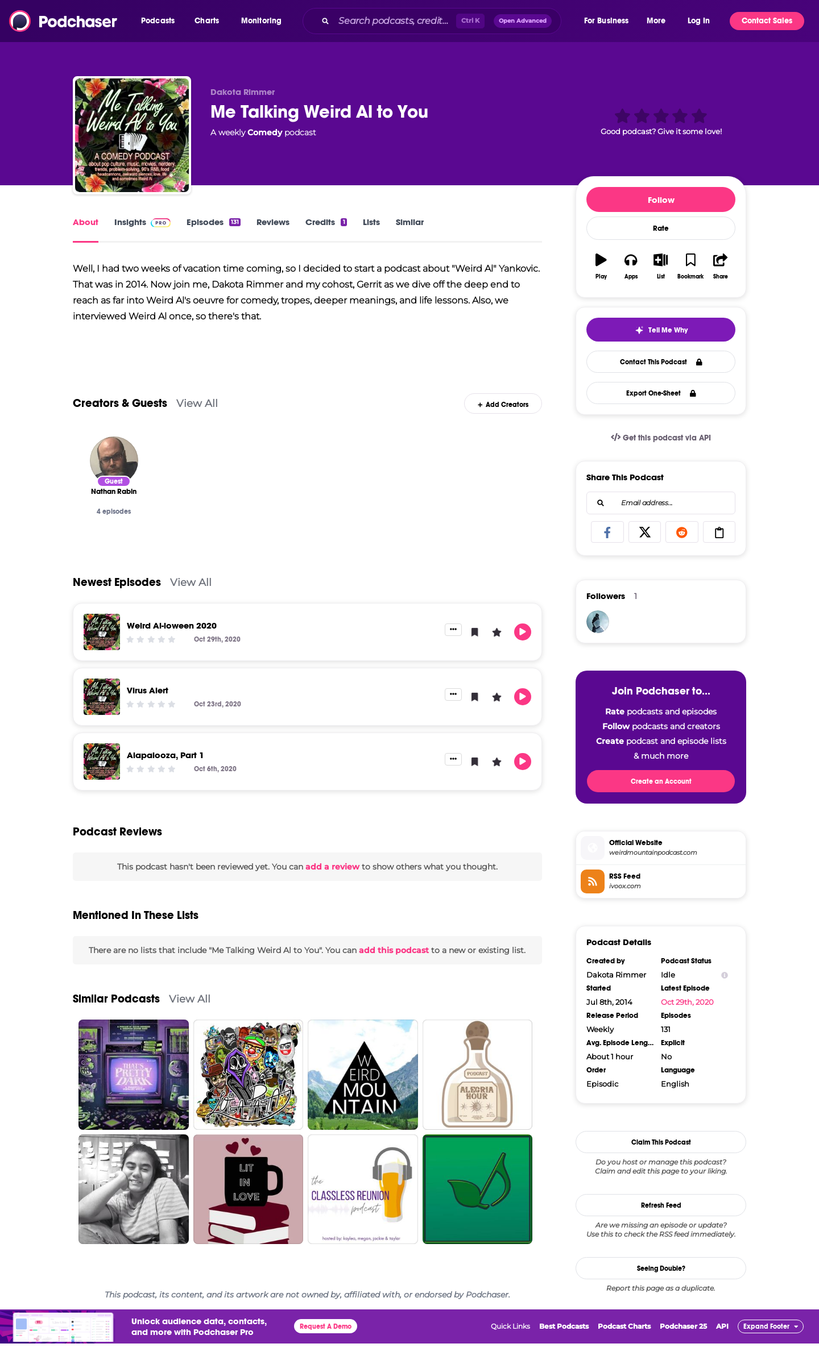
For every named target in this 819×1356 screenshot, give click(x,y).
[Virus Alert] (102, 709)
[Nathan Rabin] (114, 472)
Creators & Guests (120, 416)
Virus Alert (147, 702)
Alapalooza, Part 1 (165, 767)
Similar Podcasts (116, 1011)
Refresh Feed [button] (661, 1205)
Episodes (214, 222)
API (722, 1338)
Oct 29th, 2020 (687, 1001)
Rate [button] (661, 228)
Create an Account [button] (661, 781)
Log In (699, 21)
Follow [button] (661, 199)
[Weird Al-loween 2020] (102, 644)
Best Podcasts (564, 1338)
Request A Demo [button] (325, 1339)
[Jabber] (597, 621)
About (85, 222)
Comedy (264, 132)
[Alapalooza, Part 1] (102, 773)
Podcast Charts (624, 1338)
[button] (160, 21)
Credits (325, 222)
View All (197, 416)
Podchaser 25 (683, 1338)
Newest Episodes (117, 594)
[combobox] (442, 21)
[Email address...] (661, 503)
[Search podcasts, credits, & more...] (395, 21)
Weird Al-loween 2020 (172, 637)
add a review (332, 879)
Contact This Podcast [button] (661, 362)
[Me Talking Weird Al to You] (132, 135)
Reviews (273, 222)
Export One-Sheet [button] (661, 393)
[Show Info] (724, 975)
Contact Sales (767, 21)
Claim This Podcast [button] (661, 1142)
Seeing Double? (661, 1268)
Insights (142, 222)
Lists (371, 222)
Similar (410, 222)
